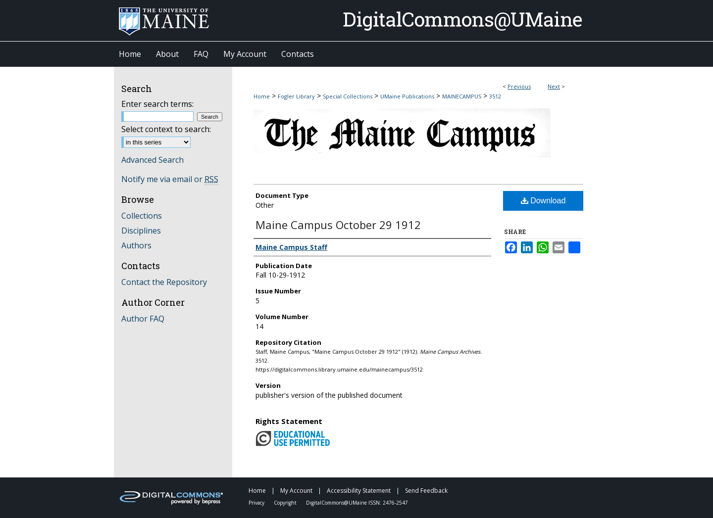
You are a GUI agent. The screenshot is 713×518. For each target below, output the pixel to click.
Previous (519, 86)
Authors (136, 245)
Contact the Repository (164, 282)
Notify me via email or (169, 179)
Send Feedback (426, 490)
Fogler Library (296, 96)
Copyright (286, 502)
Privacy (257, 502)
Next (554, 86)
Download (543, 200)
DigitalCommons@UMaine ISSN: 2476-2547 (357, 502)
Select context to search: (166, 129)
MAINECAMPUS (461, 96)
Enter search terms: (157, 103)
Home (262, 96)
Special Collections (347, 96)
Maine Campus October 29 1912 (338, 224)
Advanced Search (152, 159)
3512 (495, 96)
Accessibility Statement (359, 490)
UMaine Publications (407, 96)
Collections (141, 215)
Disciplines (141, 230)
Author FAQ (142, 318)
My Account (297, 490)
